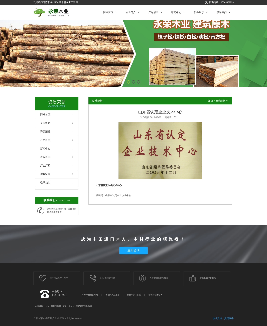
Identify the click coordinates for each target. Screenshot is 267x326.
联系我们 (222, 12)
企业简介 (131, 12)
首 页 (210, 100)
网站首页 (108, 12)
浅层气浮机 (56, 306)
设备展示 (199, 12)
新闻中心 (176, 12)
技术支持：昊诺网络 (223, 318)
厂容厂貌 (45, 165)
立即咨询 (133, 250)
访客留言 (45, 174)
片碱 (48, 306)
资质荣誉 (45, 131)
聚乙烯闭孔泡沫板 (84, 306)
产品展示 (154, 12)
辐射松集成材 (69, 306)
